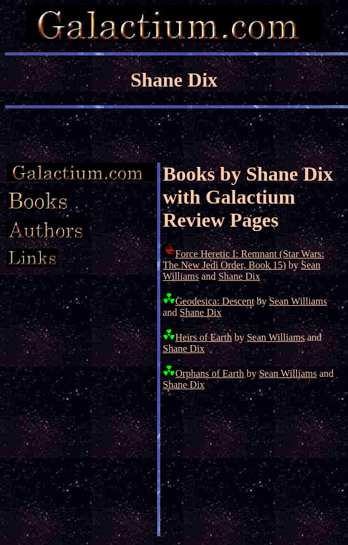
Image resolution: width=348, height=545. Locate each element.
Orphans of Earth (209, 373)
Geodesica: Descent (214, 301)
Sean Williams (298, 301)
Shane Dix (239, 276)
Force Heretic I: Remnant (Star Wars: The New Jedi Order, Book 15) (243, 259)
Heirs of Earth (203, 337)
